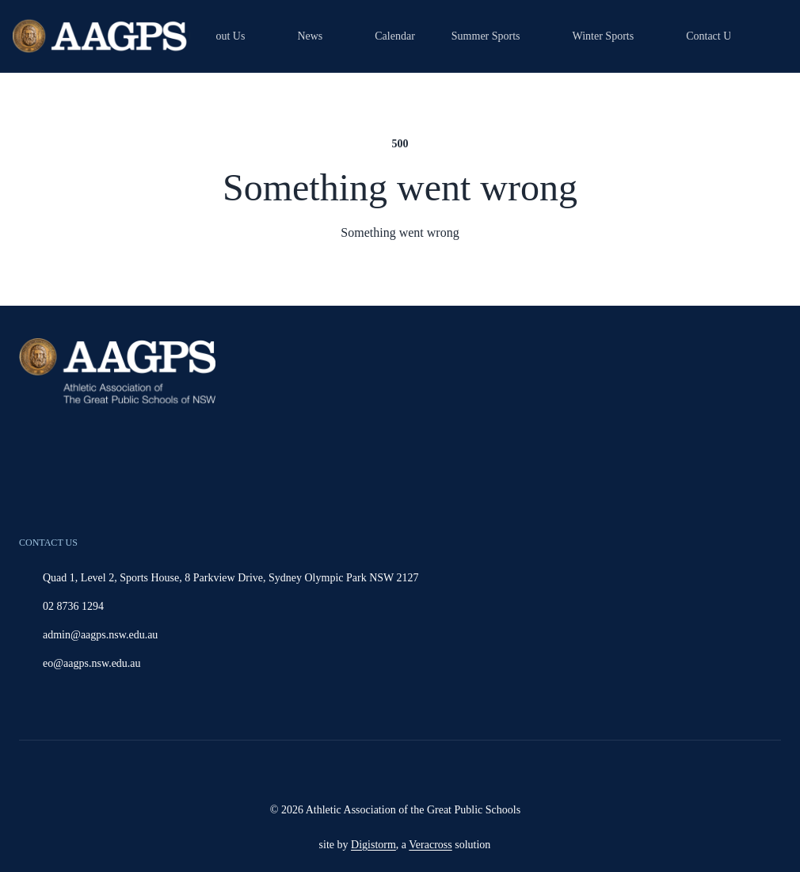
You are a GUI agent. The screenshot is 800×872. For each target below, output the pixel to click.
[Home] (101, 36)
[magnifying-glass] (765, 36)
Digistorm (373, 845)
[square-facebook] (424, 771)
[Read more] (385, 771)
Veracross (430, 845)
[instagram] (385, 771)
